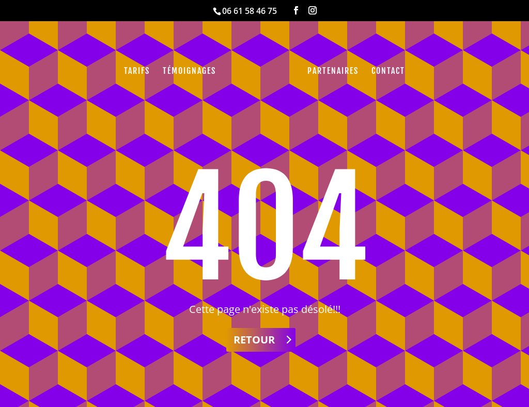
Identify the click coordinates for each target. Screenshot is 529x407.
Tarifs (137, 71)
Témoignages (189, 71)
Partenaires (333, 71)
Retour (254, 340)
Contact (388, 71)
